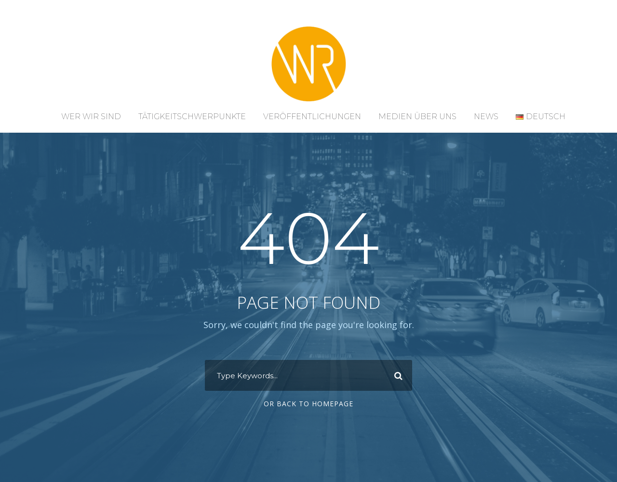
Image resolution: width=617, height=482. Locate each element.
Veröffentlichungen (312, 116)
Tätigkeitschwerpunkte (192, 116)
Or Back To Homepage (308, 403)
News (486, 116)
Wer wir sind (91, 116)
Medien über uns (417, 116)
